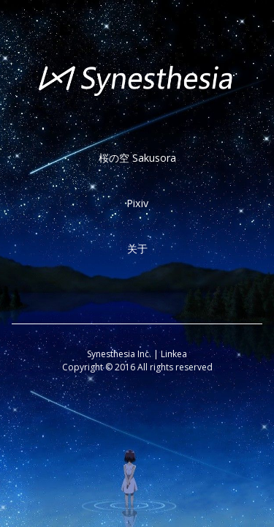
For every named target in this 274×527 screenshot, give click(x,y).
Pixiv (137, 203)
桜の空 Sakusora (137, 158)
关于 (137, 248)
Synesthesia (111, 354)
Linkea (174, 354)
